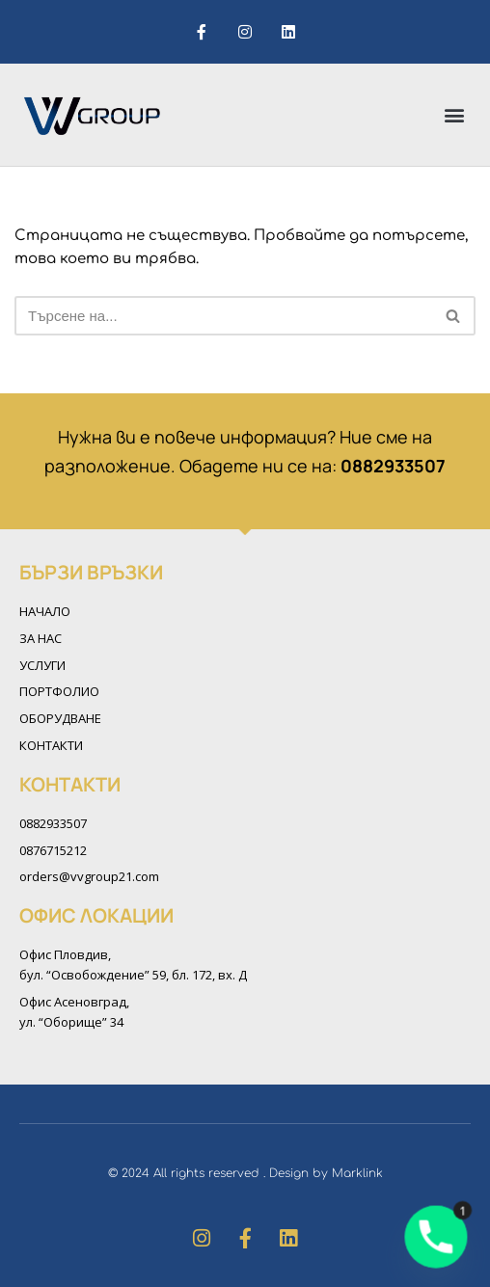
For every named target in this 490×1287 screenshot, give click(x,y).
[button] (455, 114)
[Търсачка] (223, 315)
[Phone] (436, 1237)
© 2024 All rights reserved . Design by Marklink (245, 1173)
